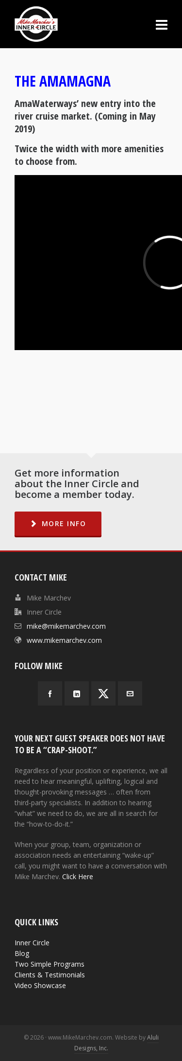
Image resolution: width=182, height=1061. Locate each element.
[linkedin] (77, 693)
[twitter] (103, 693)
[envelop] (130, 693)
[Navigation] (161, 24)
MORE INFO (58, 523)
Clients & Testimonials (50, 974)
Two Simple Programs (49, 964)
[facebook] (50, 693)
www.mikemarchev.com (64, 640)
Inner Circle (32, 942)
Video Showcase (40, 985)
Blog (22, 953)
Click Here (77, 876)
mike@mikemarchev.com (66, 626)
